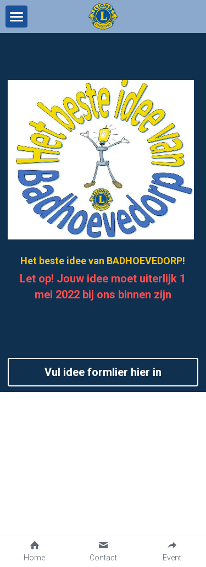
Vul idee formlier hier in (103, 372)
